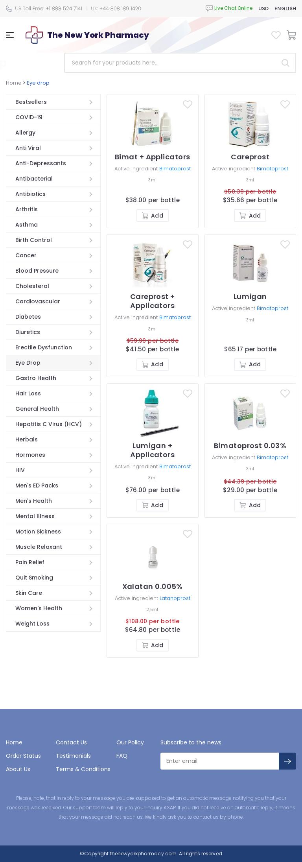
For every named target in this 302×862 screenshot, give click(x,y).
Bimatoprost (175, 168)
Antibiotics (30, 194)
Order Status (23, 756)
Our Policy (130, 742)
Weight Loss (32, 624)
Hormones (30, 455)
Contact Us (71, 742)
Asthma (26, 225)
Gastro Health (35, 378)
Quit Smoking (34, 577)
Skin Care (28, 593)
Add (152, 216)
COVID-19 (28, 117)
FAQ (121, 756)
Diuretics (27, 332)
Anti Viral (28, 148)
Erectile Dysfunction (43, 347)
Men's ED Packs (36, 485)
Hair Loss (28, 393)
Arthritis (26, 209)
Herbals (26, 439)
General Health (37, 409)
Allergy (25, 133)
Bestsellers (31, 102)
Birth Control (33, 240)
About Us (18, 769)
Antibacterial (34, 179)
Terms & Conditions (83, 769)
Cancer (26, 255)
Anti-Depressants (40, 163)
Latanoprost (175, 598)
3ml (152, 180)
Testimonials (73, 756)
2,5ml (152, 610)
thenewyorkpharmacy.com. (143, 853)
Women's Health (38, 608)
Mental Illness (35, 516)
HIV (20, 470)
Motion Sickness (38, 531)
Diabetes (28, 317)
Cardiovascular (37, 301)
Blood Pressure (37, 271)
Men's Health (33, 501)
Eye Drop (28, 363)
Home (14, 83)
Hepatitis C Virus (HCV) (48, 424)
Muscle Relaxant (38, 547)
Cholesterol (32, 286)
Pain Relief (29, 562)
